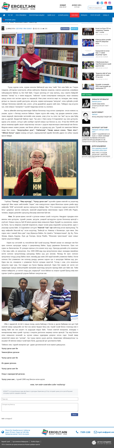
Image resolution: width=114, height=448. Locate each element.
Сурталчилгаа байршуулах (20, 442)
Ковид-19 (106, 15)
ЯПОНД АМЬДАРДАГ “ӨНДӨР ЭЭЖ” (102, 117)
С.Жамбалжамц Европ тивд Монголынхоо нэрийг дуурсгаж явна (103, 64)
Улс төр (10, 15)
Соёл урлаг (74, 15)
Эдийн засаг (51, 15)
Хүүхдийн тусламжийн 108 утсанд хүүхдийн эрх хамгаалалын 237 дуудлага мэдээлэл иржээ (103, 87)
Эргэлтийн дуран (9, 20)
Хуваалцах (65, 28)
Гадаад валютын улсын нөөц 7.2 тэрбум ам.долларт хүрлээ (102, 53)
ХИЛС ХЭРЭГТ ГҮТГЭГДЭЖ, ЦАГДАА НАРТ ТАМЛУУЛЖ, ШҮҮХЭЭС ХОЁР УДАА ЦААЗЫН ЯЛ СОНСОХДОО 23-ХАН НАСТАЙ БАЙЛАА (96, 155)
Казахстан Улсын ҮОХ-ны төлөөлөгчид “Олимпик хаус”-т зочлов (103, 30)
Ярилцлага (84, 15)
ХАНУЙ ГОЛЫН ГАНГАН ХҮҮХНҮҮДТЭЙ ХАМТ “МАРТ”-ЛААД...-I (100, 106)
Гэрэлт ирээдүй (95, 15)
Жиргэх (74, 28)
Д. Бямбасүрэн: (10, 29)
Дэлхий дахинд (63, 15)
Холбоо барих (35, 442)
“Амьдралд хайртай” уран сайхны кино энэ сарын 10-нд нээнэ (103, 75)
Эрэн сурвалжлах (21, 15)
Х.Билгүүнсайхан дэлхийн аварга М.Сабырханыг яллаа (103, 41)
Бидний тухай (6, 442)
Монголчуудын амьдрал (36, 15)
